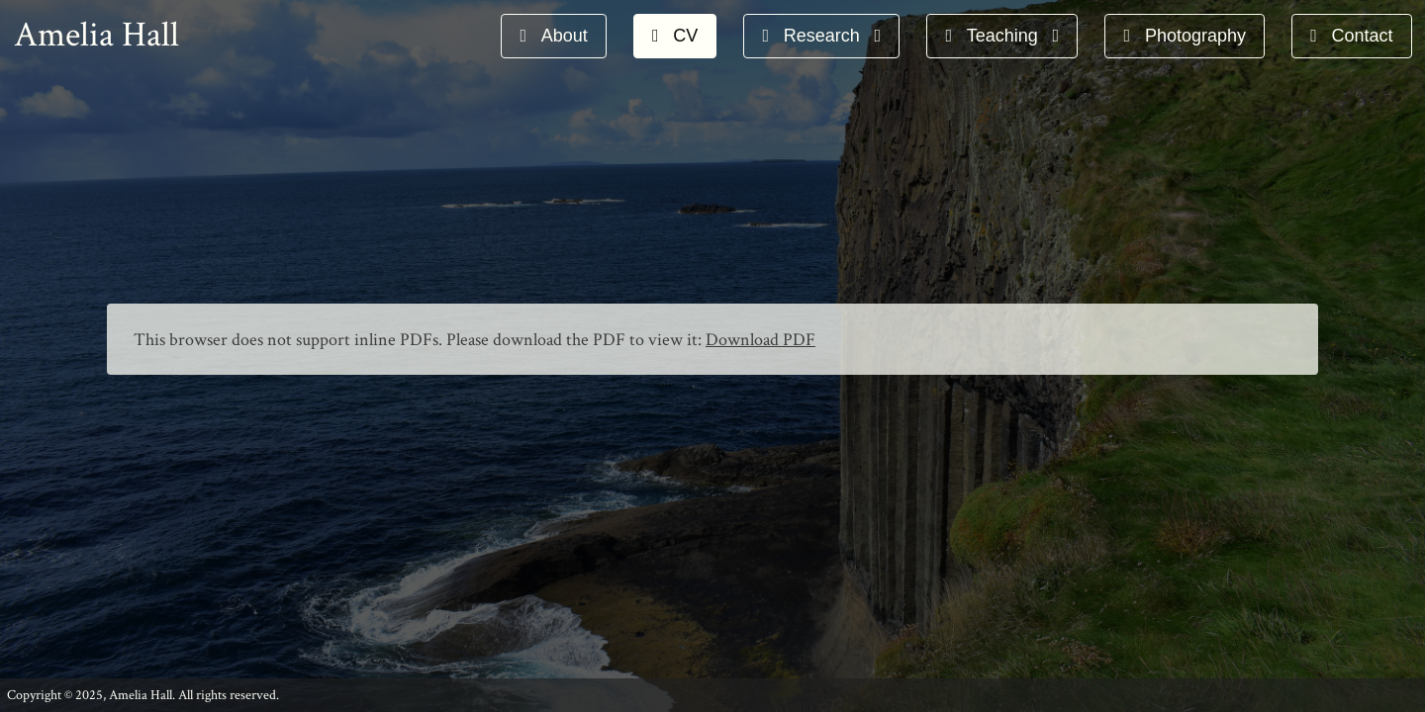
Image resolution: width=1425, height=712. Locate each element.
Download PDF (760, 339)
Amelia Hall (96, 35)
